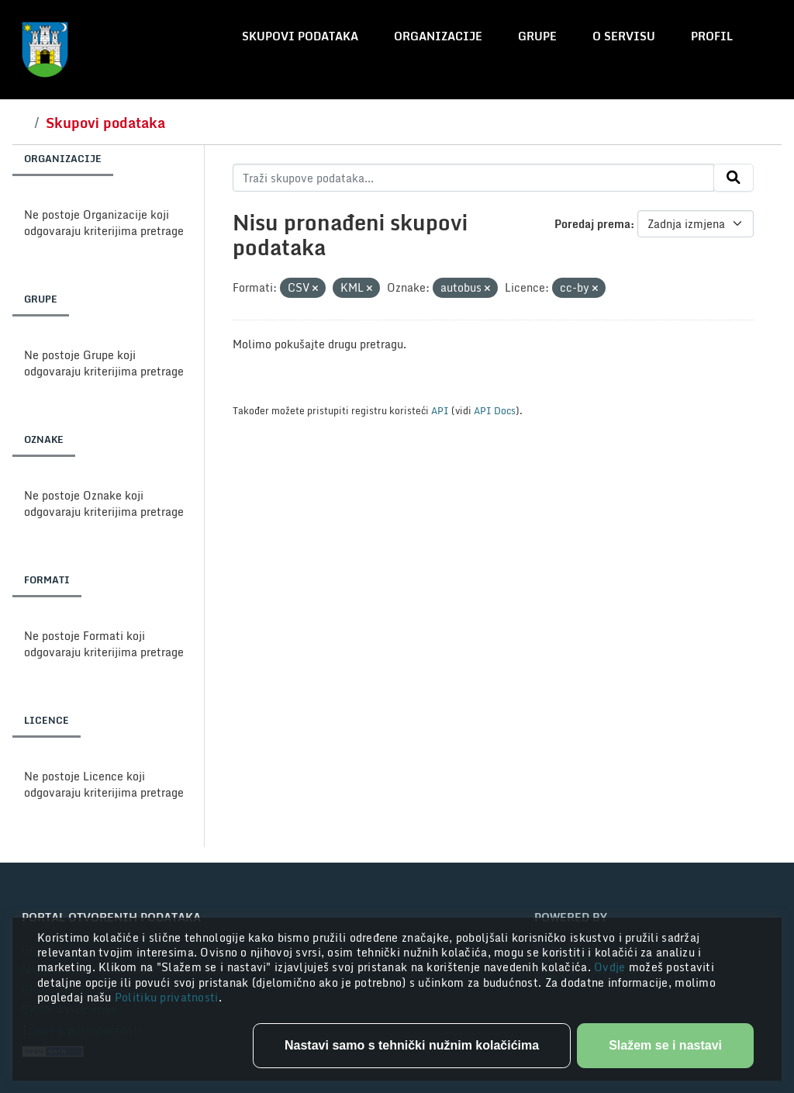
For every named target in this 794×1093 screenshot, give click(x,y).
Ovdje (611, 967)
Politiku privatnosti (167, 997)
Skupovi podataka (300, 36)
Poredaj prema (592, 224)
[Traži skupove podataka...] (473, 178)
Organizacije (438, 36)
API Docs (495, 410)
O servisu (623, 36)
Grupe (537, 36)
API (440, 410)
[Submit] (733, 178)
